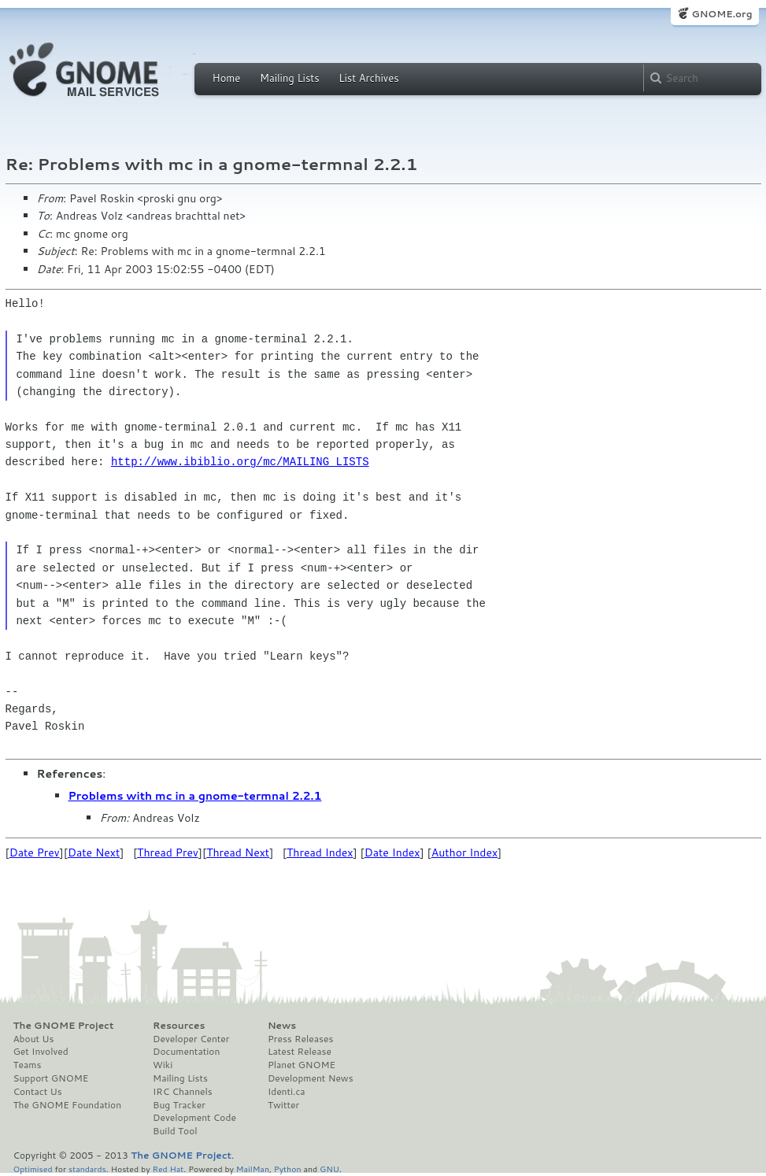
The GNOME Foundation (67, 1105)
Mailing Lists (290, 78)
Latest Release (299, 1051)
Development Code (194, 1117)
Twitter (283, 1105)
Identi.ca (286, 1091)
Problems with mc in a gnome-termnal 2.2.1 (195, 796)
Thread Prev (167, 852)
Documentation (186, 1051)
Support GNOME (51, 1078)
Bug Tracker (179, 1105)
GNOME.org (721, 13)
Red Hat (167, 1168)
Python (288, 1168)
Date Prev (34, 852)
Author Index (464, 852)
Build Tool (175, 1131)
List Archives (368, 78)
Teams (27, 1065)
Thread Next (237, 852)
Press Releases (300, 1039)
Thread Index (320, 852)
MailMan (252, 1168)
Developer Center (191, 1039)
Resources (179, 1025)
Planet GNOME (301, 1065)
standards (87, 1168)
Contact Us (37, 1091)
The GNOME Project (63, 1025)
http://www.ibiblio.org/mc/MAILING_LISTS (240, 461)
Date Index (392, 852)
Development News (310, 1078)
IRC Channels (183, 1091)
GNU (329, 1168)
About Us (33, 1039)
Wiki (162, 1065)
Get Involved (40, 1051)
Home (227, 78)
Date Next (94, 852)
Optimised (33, 1168)
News (282, 1025)
